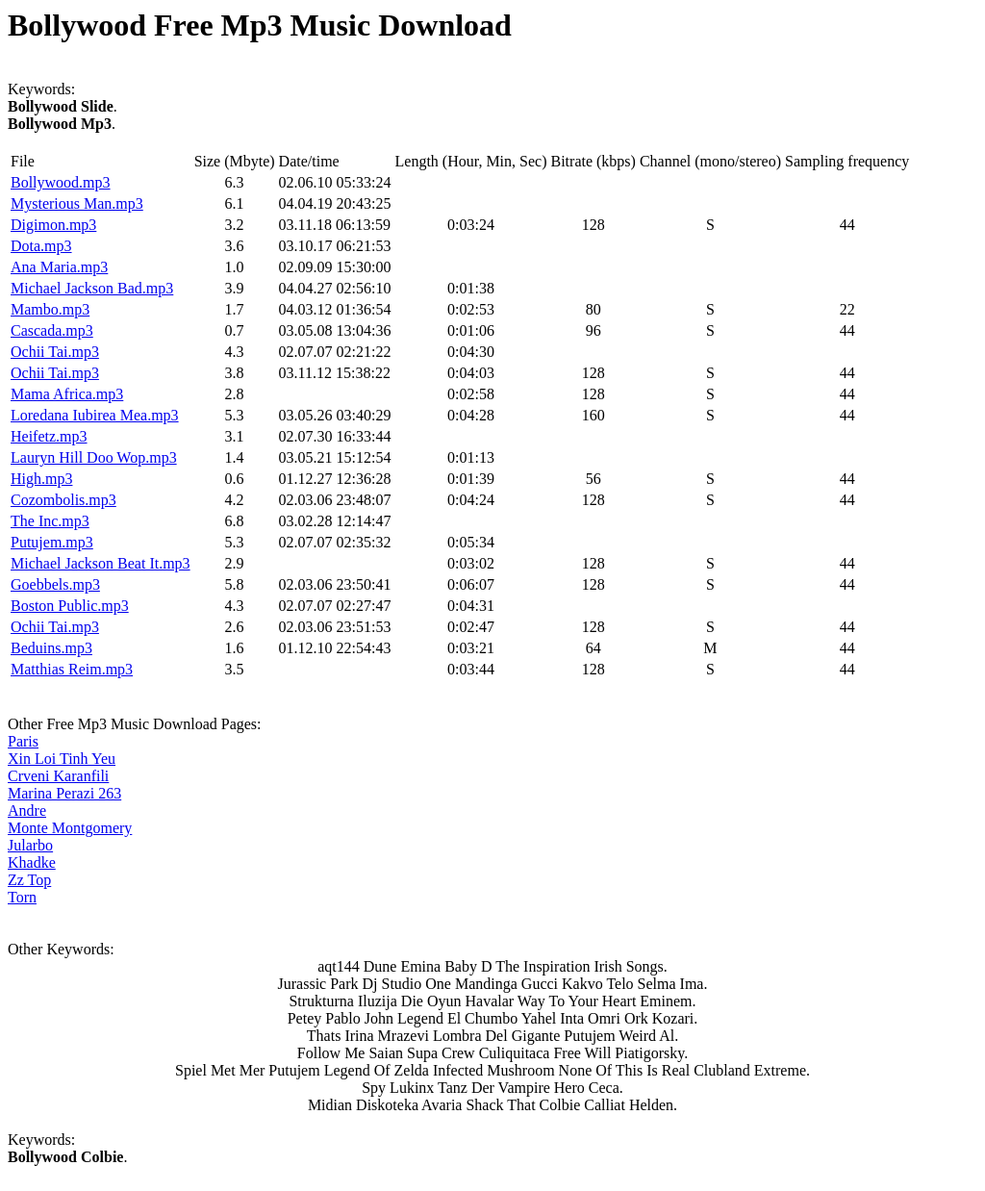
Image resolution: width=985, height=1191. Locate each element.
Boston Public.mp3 (70, 605)
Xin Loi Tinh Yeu (61, 758)
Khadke (32, 862)
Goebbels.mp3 (55, 584)
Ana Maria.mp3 (59, 267)
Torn (22, 897)
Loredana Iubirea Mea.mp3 (95, 415)
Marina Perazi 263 (64, 793)
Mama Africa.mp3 (67, 394)
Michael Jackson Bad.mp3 (92, 288)
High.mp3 (41, 478)
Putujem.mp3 (52, 542)
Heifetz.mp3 (49, 436)
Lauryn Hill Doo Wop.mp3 (94, 457)
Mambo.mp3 (50, 309)
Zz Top (29, 880)
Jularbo (30, 845)
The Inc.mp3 (50, 521)
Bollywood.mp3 (61, 182)
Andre (27, 810)
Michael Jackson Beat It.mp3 (100, 563)
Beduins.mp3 (51, 648)
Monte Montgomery (70, 828)
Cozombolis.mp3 (63, 500)
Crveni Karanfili (58, 776)
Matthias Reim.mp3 (72, 669)
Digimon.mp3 (53, 224)
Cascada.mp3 (52, 330)
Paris (23, 741)
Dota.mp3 (41, 246)
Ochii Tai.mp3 (55, 351)
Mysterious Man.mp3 (77, 203)
